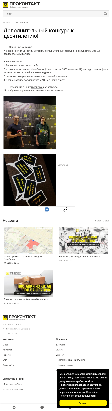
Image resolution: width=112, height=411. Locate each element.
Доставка (60, 345)
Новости (24, 22)
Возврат (60, 355)
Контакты (7, 350)
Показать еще (101, 220)
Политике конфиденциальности (78, 395)
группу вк (37, 87)
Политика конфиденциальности (70, 360)
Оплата (59, 350)
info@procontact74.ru (12, 384)
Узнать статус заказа (13, 389)
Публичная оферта (64, 365)
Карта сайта (8, 365)
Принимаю (83, 403)
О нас (5, 345)
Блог (5, 360)
